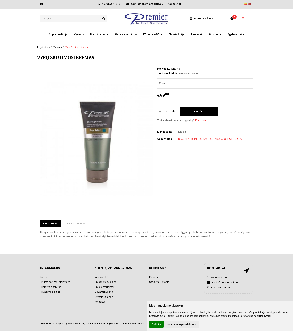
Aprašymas (50, 223)
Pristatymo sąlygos (50, 287)
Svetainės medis (104, 296)
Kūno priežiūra (152, 34)
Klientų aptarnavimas (113, 268)
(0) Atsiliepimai (75, 223)
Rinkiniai (196, 34)
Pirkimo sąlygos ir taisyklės (55, 282)
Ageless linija (235, 34)
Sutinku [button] (156, 324)
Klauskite (200, 120)
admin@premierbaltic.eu (144, 4)
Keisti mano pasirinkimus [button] (182, 324)
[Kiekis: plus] (173, 111)
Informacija (50, 268)
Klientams (157, 268)
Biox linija (214, 34)
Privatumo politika (50, 291)
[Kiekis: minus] (160, 111)
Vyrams (79, 34)
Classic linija (176, 34)
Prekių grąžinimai (104, 287)
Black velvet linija (125, 34)
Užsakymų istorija (159, 282)
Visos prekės (102, 277)
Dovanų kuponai (104, 291)
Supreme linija (58, 34)
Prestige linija (99, 34)
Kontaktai (174, 4)
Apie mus (45, 277)
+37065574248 (109, 4)
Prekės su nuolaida (106, 282)
